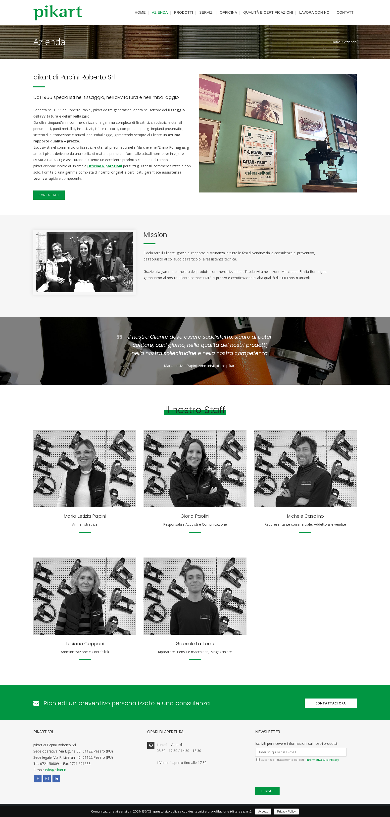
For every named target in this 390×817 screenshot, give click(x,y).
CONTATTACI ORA (330, 703)
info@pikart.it (55, 769)
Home (336, 42)
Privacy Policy (286, 811)
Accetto (263, 811)
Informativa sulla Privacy (322, 759)
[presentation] (293, 777)
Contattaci (49, 195)
